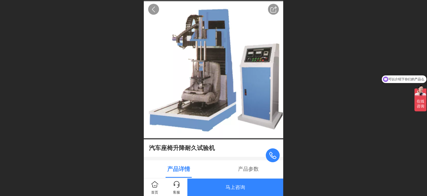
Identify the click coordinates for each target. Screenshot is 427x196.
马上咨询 (235, 187)
